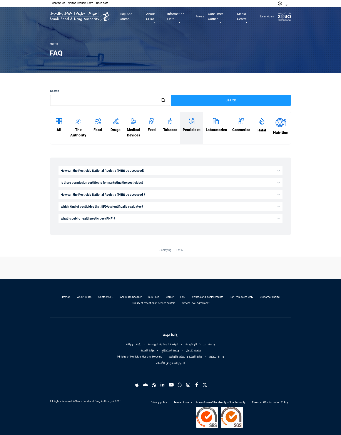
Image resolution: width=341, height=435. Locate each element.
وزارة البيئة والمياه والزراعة (185, 356)
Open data (102, 3)
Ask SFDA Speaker (131, 297)
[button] (280, 3)
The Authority (78, 132)
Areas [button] (200, 16)
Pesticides (192, 130)
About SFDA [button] (150, 16)
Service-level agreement (195, 303)
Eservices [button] (267, 16)
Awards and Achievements (207, 297)
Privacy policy (159, 402)
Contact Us (58, 3)
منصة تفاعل (193, 350)
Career (170, 297)
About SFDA (84, 297)
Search (54, 90)
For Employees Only (241, 297)
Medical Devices (133, 132)
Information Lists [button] (175, 16)
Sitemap (65, 297)
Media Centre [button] (242, 16)
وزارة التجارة (216, 356)
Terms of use (181, 402)
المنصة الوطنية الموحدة (163, 344)
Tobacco (170, 130)
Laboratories (216, 130)
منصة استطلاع (170, 350)
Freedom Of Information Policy (270, 402)
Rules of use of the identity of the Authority (220, 402)
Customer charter (270, 297)
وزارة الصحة (147, 350)
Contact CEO (105, 297)
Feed (152, 130)
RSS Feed (153, 297)
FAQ (182, 297)
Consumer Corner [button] (215, 16)
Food (98, 130)
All (59, 130)
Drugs (115, 130)
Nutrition (280, 133)
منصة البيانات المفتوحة (200, 344)
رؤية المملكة (133, 344)
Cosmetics (241, 130)
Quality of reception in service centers (153, 303)
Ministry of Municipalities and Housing (139, 356)
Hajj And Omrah (126, 16)
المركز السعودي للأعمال (170, 362)
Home (54, 43)
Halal (261, 130)
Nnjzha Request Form (80, 3)
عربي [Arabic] (288, 3)
